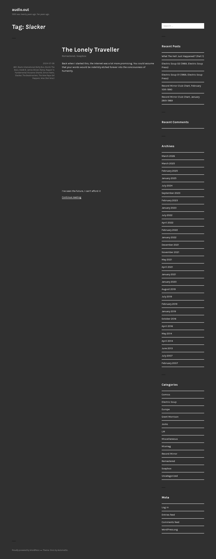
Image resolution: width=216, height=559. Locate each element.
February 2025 (170, 170)
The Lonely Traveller (90, 49)
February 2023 (170, 200)
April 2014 (167, 340)
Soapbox (81, 56)
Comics (166, 394)
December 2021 (170, 244)
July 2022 (167, 215)
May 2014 (167, 333)
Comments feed (170, 522)
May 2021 (167, 259)
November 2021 (170, 252)
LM (163, 431)
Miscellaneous (170, 438)
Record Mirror (169, 453)
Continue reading (71, 197)
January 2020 (169, 281)
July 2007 (167, 355)
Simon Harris (48, 72)
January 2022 (169, 237)
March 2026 (168, 156)
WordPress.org (170, 529)
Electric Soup (169, 401)
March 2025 (168, 163)
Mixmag (166, 446)
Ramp (42, 70)
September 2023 (171, 193)
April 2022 (167, 222)
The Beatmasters (30, 75)
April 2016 (167, 326)
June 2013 (167, 348)
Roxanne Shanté (34, 72)
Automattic (63, 550)
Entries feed (168, 514)
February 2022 (170, 229)
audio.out (20, 9)
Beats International (26, 67)
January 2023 (169, 207)
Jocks (165, 424)
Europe (166, 409)
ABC (15, 67)
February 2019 (169, 303)
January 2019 (169, 311)
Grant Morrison (170, 416)
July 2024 (167, 185)
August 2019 (169, 289)
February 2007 (170, 363)
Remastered (68, 56)
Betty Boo (40, 67)
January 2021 (169, 274)
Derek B (22, 70)
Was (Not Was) (48, 78)
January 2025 (169, 178)
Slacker (18, 75)
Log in (165, 507)
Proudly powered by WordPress (26, 550)
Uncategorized (170, 475)
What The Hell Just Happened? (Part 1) (183, 56)
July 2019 (167, 296)
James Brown (33, 70)
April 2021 (167, 266)
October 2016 (169, 318)
